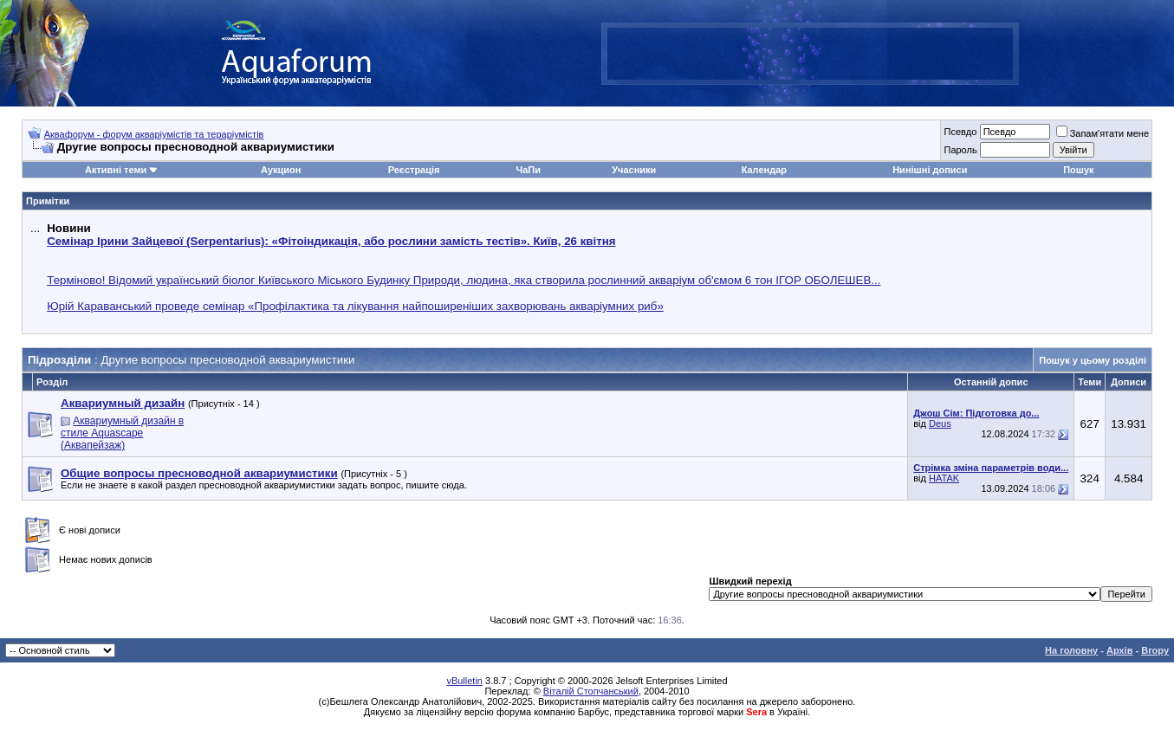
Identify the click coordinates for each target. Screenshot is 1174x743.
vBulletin (464, 680)
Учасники (634, 170)
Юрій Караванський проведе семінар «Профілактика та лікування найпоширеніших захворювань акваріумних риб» (355, 306)
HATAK (944, 478)
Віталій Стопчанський (591, 691)
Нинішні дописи (929, 170)
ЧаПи (529, 170)
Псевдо (960, 131)
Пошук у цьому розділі (1092, 360)
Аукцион (281, 170)
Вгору (1155, 650)
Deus (940, 423)
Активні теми (115, 170)
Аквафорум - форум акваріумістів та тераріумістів (154, 134)
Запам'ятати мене (1102, 133)
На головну (1071, 650)
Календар (764, 170)
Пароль (960, 150)
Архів (1119, 650)
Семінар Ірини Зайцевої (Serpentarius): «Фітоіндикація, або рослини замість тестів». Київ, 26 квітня (331, 241)
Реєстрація (414, 170)
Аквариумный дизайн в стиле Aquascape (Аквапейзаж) (122, 433)
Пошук (1078, 170)
